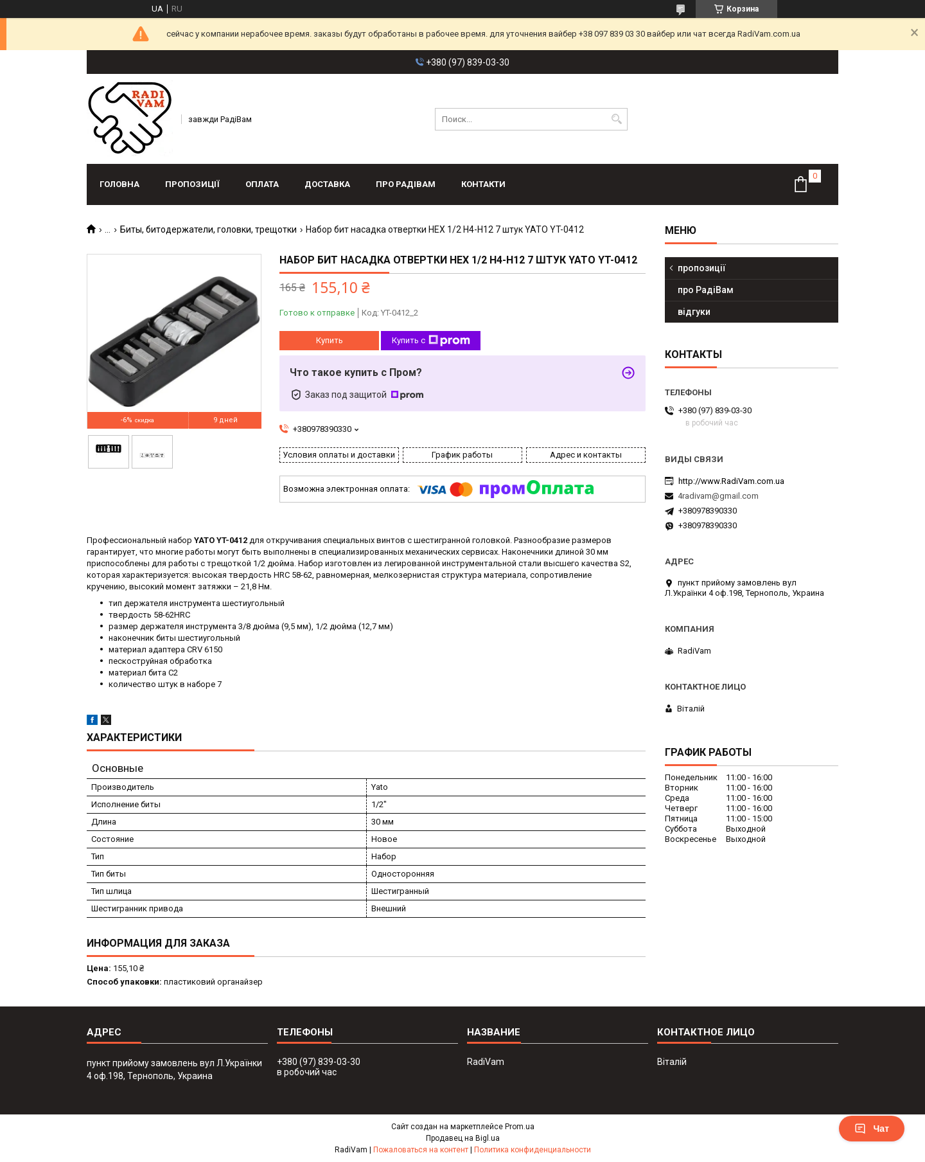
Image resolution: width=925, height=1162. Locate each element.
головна (119, 184)
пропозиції (192, 184)
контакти (483, 184)
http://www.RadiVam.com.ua (731, 481)
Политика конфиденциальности (532, 1149)
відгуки (694, 312)
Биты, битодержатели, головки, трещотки (208, 229)
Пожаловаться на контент (420, 1149)
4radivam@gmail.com (718, 496)
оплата (262, 184)
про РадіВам (406, 184)
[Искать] (616, 119)
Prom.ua (519, 1126)
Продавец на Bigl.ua (463, 1138)
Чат (871, 1128)
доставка (327, 184)
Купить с (431, 340)
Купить (329, 340)
